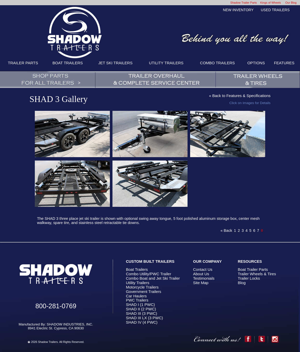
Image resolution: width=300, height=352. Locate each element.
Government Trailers (143, 291)
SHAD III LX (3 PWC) (144, 318)
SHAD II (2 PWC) (141, 309)
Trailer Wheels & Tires (257, 274)
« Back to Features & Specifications (240, 95)
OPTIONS (256, 63)
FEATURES (284, 63)
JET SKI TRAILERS (115, 63)
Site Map (200, 282)
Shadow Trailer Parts (243, 2)
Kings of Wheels (270, 2)
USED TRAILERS (275, 10)
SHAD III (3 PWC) (141, 313)
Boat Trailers (137, 269)
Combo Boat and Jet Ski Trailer (153, 278)
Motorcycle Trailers (142, 287)
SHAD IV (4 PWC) (142, 322)
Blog (241, 282)
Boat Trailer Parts (253, 269)
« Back (226, 230)
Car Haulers (136, 296)
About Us (201, 274)
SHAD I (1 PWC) (140, 304)
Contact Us (202, 269)
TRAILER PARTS (23, 63)
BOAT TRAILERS (67, 63)
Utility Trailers (137, 282)
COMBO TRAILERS (217, 63)
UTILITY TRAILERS (166, 63)
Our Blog (290, 2)
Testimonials (204, 278)
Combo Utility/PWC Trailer (148, 274)
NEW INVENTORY (238, 10)
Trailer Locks (249, 278)
